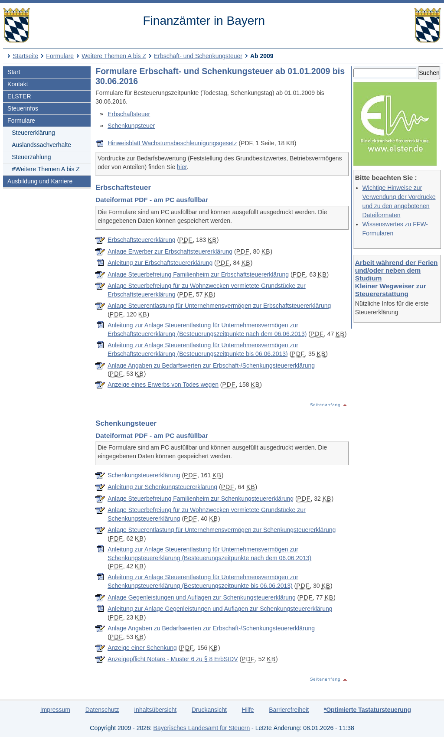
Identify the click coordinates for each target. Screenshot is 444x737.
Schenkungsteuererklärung (144, 475)
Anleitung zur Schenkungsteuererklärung (162, 486)
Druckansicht (209, 709)
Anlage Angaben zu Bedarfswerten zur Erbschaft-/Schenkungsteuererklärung (211, 365)
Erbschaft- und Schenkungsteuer (198, 55)
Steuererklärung (33, 132)
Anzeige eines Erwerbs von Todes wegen (163, 384)
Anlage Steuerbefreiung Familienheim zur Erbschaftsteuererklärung (198, 274)
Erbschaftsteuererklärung (141, 239)
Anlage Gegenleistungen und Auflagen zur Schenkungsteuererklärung (202, 597)
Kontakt (17, 84)
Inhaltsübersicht (155, 709)
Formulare (60, 55)
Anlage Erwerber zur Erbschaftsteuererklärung (170, 251)
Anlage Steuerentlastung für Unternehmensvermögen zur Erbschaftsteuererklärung (219, 305)
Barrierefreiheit (289, 709)
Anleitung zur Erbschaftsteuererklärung (160, 262)
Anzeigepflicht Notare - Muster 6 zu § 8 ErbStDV (173, 658)
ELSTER (19, 96)
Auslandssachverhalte (41, 144)
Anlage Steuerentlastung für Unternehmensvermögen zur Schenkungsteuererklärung (222, 529)
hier (182, 166)
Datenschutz (102, 709)
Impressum (55, 709)
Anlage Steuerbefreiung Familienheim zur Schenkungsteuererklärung (201, 498)
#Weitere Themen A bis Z (46, 169)
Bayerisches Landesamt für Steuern (201, 727)
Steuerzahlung (31, 156)
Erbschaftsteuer (129, 114)
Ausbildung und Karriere (39, 181)
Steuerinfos (22, 108)
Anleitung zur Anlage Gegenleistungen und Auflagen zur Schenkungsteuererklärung (220, 608)
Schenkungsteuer (131, 125)
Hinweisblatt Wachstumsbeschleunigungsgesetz (172, 143)
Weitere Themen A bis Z (114, 55)
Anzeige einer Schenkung (142, 647)
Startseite (25, 55)
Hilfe (248, 709)
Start (13, 71)
